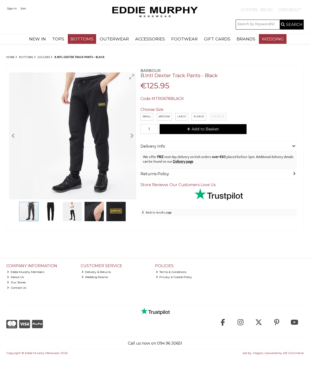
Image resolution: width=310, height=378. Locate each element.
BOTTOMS (81, 38)
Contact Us (16, 287)
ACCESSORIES (150, 38)
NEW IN (37, 38)
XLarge (199, 116)
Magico (258, 353)
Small (146, 116)
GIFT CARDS (217, 38)
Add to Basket (203, 129)
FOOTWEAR (184, 38)
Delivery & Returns (96, 272)
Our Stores (16, 282)
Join (23, 8)
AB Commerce (293, 353)
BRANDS (246, 38)
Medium (164, 116)
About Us (15, 277)
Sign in (12, 8)
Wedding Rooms (95, 277)
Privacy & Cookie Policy (174, 277)
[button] (132, 77)
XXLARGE (218, 116)
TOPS (58, 38)
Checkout (289, 10)
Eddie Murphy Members (25, 272)
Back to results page (159, 212)
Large (181, 116)
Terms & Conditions (171, 272)
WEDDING (273, 38)
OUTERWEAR (114, 38)
